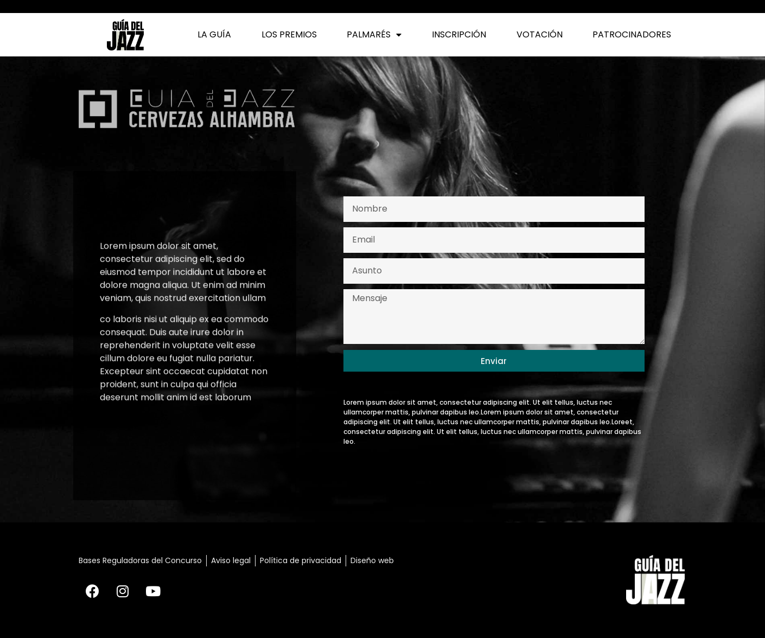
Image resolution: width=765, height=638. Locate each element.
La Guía (214, 34)
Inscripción (459, 34)
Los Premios (289, 34)
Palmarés (374, 34)
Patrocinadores (631, 34)
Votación (540, 34)
